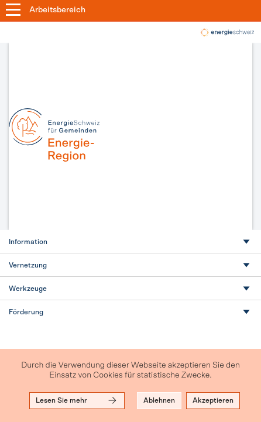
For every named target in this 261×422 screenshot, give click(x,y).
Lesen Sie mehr (77, 400)
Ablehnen (159, 400)
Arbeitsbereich (57, 10)
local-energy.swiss (226, 32)
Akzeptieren (213, 400)
